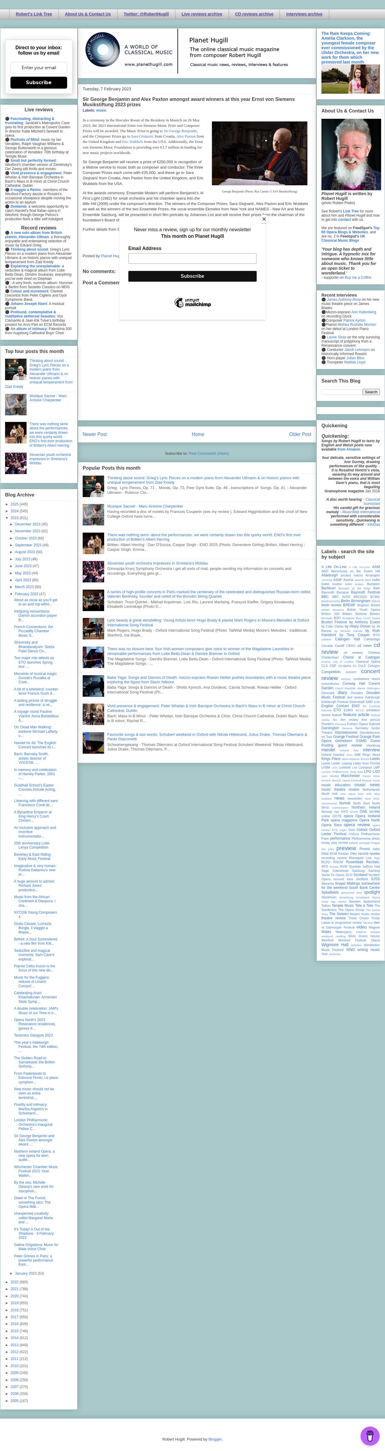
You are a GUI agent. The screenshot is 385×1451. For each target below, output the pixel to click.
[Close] (264, 219)
